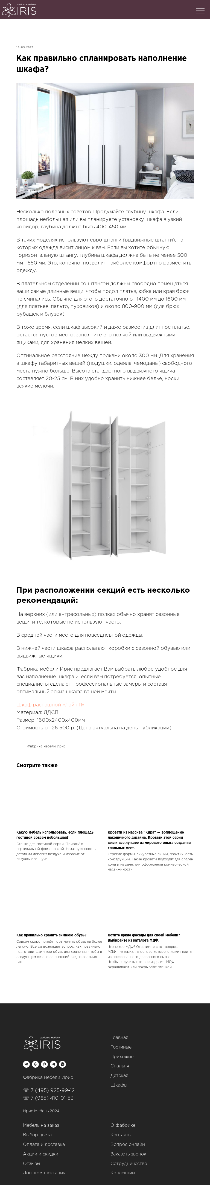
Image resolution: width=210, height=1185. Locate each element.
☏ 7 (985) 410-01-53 (48, 1094)
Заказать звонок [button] (128, 1150)
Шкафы (118, 1081)
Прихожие (121, 1053)
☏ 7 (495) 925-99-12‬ (49, 1086)
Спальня (119, 1062)
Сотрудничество (128, 1160)
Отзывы (31, 1160)
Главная (119, 1034)
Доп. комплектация (44, 1169)
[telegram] (53, 1060)
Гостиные (121, 1043)
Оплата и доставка (44, 1141)
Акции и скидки (40, 1150)
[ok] (35, 1060)
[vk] (26, 1060)
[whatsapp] (62, 1060)
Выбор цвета (37, 1131)
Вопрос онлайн (127, 1141)
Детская (119, 1072)
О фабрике (122, 1121)
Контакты (121, 1131)
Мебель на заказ (41, 1121)
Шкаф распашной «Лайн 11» (52, 702)
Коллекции (122, 1169)
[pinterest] (44, 1060)
